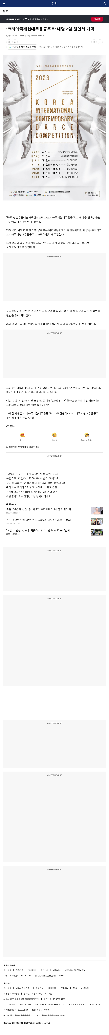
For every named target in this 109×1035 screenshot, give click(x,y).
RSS (75, 988)
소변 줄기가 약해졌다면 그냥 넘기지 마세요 (28, 496)
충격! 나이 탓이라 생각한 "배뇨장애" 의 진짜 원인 (31, 487)
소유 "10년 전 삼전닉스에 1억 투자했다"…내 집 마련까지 (38, 509)
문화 (6, 11)
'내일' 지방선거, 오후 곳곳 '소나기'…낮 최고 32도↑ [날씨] (38, 530)
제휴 (18, 988)
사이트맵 (52, 988)
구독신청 (20, 970)
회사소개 (7, 970)
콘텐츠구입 (26, 988)
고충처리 (32, 970)
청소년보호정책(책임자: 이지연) (38, 993)
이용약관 (85, 988)
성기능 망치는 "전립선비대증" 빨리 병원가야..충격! (32, 491)
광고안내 (44, 970)
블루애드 (57, 970)
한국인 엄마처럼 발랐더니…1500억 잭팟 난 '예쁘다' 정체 (38, 519)
